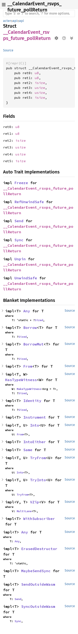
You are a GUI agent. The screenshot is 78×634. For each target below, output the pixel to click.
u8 (37, 73)
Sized (39, 320)
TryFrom (38, 457)
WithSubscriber (39, 518)
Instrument (34, 417)
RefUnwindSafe (29, 201)
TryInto (38, 480)
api (15, 21)
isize (40, 83)
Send (18, 221)
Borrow (30, 327)
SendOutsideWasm (38, 584)
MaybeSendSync (36, 570)
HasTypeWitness (21, 379)
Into (34, 425)
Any (26, 311)
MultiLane (24, 511)
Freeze (21, 182)
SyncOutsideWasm (38, 606)
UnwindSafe (25, 278)
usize (40, 88)
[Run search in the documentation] (39, 13)
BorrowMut (33, 344)
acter (7, 21)
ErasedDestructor (39, 548)
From (27, 366)
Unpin (20, 259)
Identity (32, 400)
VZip (34, 502)
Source (8, 50)
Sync (18, 240)
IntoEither (34, 441)
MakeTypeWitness (29, 389)
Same (27, 449)
